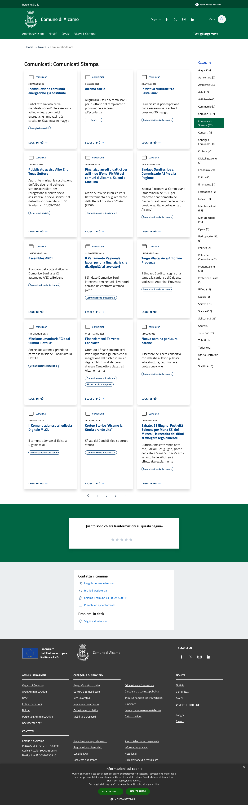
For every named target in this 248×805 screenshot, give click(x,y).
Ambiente (130, 704)
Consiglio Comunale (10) (206, 142)
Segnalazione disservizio (87, 747)
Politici (26, 710)
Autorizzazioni (133, 716)
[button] (124, 799)
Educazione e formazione (139, 685)
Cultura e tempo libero (86, 692)
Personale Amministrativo (37, 716)
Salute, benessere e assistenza (143, 710)
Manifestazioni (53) (207, 208)
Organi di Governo (32, 685)
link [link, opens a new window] (157, 784)
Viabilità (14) (205, 366)
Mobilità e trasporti (84, 716)
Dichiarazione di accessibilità (141, 760)
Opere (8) (203, 229)
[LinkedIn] (190, 19)
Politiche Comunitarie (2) (207, 257)
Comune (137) (206, 114)
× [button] (244, 767)
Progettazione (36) (206, 268)
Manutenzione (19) (206, 220)
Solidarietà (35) (207, 318)
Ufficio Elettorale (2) (208, 357)
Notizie (180, 685)
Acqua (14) (204, 70)
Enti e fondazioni (32, 704)
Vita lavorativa (82, 698)
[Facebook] (164, 19)
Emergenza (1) (206, 184)
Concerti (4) (205, 132)
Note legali (131, 753)
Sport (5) (203, 326)
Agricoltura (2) (206, 77)
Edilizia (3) (204, 177)
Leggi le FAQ (80, 753)
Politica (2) (204, 248)
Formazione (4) (207, 192)
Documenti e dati (32, 723)
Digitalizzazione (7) (207, 160)
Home (29, 47)
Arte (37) (203, 92)
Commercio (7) (206, 106)
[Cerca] (222, 19)
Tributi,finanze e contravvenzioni (144, 698)
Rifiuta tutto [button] (138, 791)
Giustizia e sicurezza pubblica (142, 691)
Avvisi (179, 698)
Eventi (180, 721)
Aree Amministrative (34, 692)
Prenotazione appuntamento (90, 741)
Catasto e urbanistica (85, 710)
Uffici (25, 698)
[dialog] (124, 784)
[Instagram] (182, 19)
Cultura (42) (205, 151)
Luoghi (180, 715)
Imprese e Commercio (86, 704)
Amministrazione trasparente (142, 741)
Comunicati (37, 77)
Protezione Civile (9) (208, 280)
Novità (42, 47)
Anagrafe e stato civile (86, 685)
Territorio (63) (206, 333)
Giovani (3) (204, 199)
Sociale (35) (205, 311)
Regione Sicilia (30, 4)
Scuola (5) (204, 297)
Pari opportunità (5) (208, 238)
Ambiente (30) (206, 85)
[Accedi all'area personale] (208, 5)
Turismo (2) (204, 347)
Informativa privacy (136, 747)
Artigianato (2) (206, 99)
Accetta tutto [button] (110, 791)
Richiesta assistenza (85, 760)
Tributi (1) (204, 340)
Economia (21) (206, 170)
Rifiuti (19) (204, 289)
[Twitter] (173, 19)
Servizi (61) (204, 304)
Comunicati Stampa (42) (205, 123)
